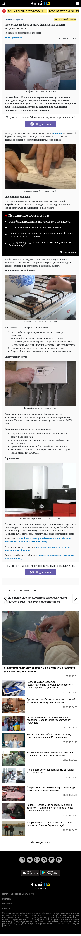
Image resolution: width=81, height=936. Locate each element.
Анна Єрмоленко (13, 38)
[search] (3, 3)
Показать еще (68, 252)
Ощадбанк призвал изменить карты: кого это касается (40, 221)
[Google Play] (50, 872)
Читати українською (65, 19)
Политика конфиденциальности (18, 894)
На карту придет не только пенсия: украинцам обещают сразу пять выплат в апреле (41, 234)
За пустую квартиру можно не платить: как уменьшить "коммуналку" (40, 244)
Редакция (7, 904)
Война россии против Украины (27, 11)
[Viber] (37, 860)
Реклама (6, 899)
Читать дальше (40, 842)
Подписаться (40, 124)
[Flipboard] (51, 860)
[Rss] (22, 860)
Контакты (6, 908)
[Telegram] (30, 860)
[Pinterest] (59, 860)
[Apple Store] (30, 872)
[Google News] (44, 860)
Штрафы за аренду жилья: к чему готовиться (35, 227)
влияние (57, 133)
